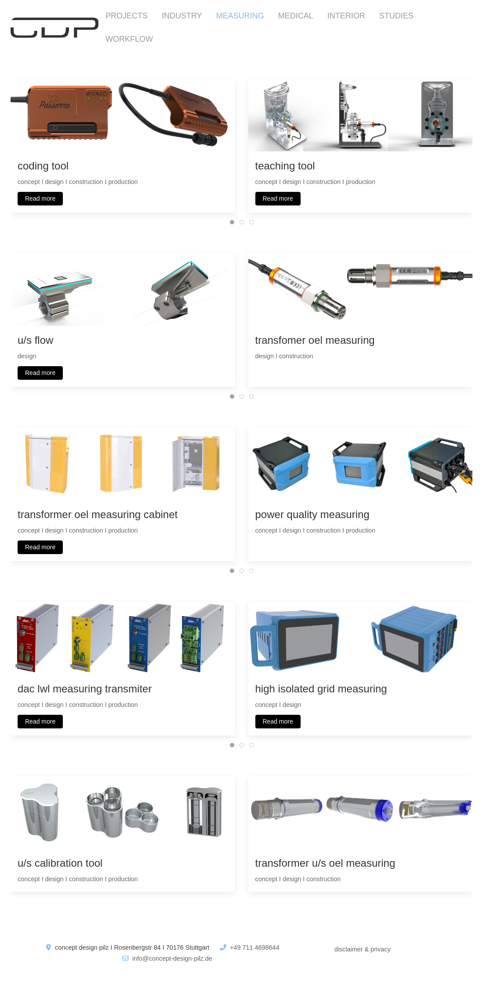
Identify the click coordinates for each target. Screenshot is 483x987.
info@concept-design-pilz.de (172, 958)
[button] (123, 114)
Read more (40, 198)
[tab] (232, 222)
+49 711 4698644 (254, 947)
